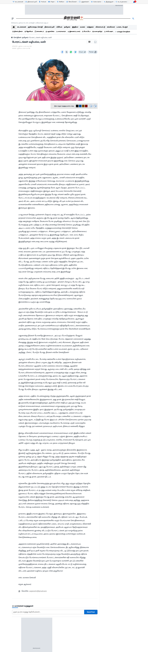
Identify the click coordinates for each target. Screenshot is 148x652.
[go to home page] (73, 19)
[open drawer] (12, 18)
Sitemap (95, 650)
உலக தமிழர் (19, 634)
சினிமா (18, 620)
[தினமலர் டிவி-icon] (31, 2)
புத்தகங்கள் (19, 631)
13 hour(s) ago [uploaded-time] (106, 169)
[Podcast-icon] (42, 2)
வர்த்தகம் (18, 624)
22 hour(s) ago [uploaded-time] (106, 135)
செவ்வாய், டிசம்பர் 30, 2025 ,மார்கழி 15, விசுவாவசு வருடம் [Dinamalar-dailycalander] (29, 23)
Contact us (69, 650)
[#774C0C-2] (83, 106)
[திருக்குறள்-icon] (108, 2)
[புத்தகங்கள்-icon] (84, 2)
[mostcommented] (118, 115)
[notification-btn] (134, 2)
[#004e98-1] (80, 106)
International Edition (125, 631)
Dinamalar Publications (125, 624)
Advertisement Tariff (125, 620)
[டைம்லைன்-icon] (18, 2)
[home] (13, 27)
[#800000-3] (86, 106)
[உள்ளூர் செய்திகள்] (123, 31)
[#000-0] (77, 106)
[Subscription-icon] (96, 2)
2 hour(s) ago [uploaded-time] (106, 304)
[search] (133, 19)
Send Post (90, 612)
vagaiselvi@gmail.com (38, 591)
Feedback (125, 627)
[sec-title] (55, 606)
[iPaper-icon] (51, 2)
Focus (92, 52)
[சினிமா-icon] (60, 2)
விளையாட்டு (20, 627)
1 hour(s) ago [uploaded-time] (106, 337)
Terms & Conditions (82, 650)
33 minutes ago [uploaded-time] (106, 202)
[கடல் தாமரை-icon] (121, 2)
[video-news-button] (103, 122)
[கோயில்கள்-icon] (71, 2)
